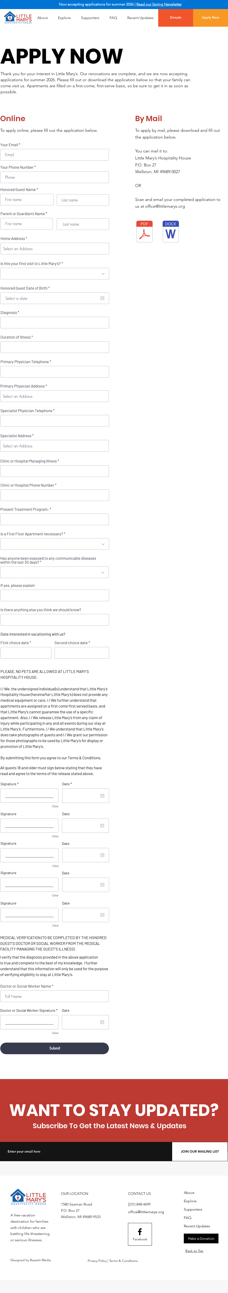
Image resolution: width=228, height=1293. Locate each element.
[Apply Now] (210, 18)
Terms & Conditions (84, 757)
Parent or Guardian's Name (22, 214)
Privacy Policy (97, 1261)
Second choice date (71, 643)
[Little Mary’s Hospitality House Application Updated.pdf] (144, 232)
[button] (64, 18)
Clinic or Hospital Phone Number (27, 485)
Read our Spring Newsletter (159, 4)
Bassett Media (40, 1260)
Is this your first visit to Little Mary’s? (30, 263)
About (189, 1192)
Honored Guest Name (18, 189)
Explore (190, 1201)
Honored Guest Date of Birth (26, 288)
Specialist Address (15, 436)
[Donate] (175, 18)
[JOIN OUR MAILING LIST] (200, 1151)
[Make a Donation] (201, 1238)
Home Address (12, 238)
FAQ (187, 1217)
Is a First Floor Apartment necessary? (31, 534)
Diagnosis (8, 312)
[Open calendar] (102, 298)
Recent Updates (197, 1226)
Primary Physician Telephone (24, 362)
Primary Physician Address (22, 386)
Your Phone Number (17, 167)
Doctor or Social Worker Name (25, 986)
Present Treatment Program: (24, 509)
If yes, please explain (17, 585)
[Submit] (54, 1048)
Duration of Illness (15, 337)
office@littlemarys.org (165, 206)
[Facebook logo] (139, 1231)
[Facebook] (140, 1239)
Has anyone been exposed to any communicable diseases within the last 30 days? (48, 560)
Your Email (9, 145)
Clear (55, 806)
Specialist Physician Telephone (26, 411)
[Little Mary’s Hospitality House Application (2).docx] (170, 232)
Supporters (193, 1209)
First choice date (14, 643)
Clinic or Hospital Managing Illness (28, 461)
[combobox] (54, 248)
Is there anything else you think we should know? (40, 610)
